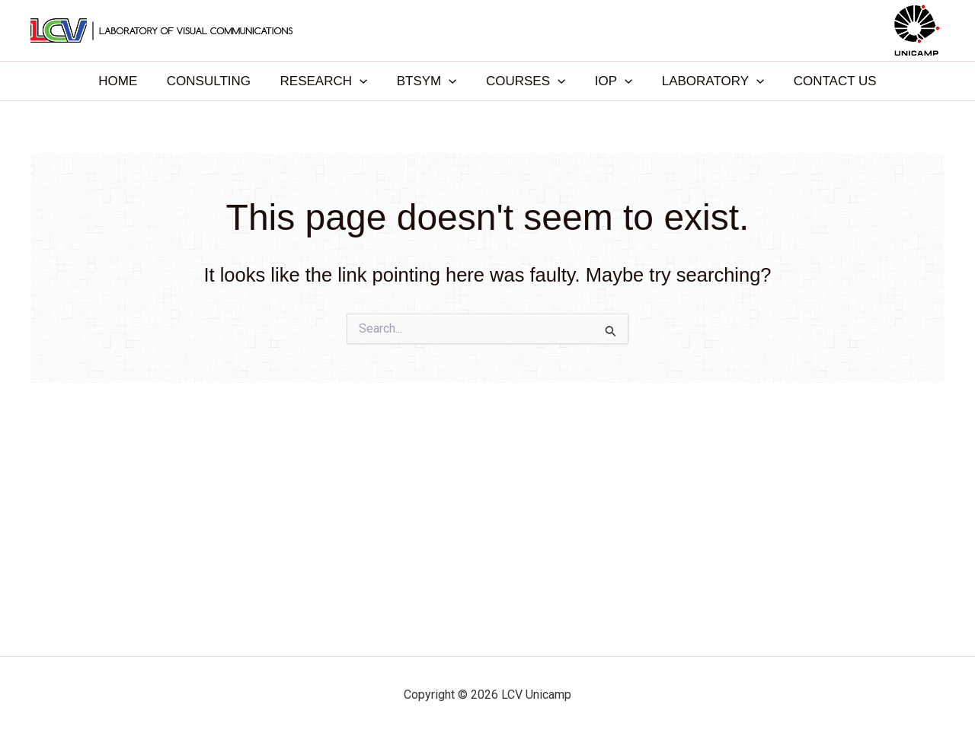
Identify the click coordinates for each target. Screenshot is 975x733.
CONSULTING (217, 81)
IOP (608, 81)
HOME (129, 81)
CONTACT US (823, 81)
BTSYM (428, 81)
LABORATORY (704, 81)
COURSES (524, 81)
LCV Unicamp (487, 29)
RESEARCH (328, 81)
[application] (364, 81)
